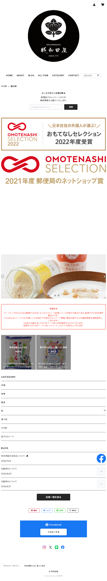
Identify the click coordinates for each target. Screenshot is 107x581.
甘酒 (3, 385)
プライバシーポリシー (11, 566)
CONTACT (73, 75)
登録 (71, 107)
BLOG (31, 75)
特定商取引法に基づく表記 (34, 566)
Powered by (53, 576)
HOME (9, 75)
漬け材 (4, 419)
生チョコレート (7, 436)
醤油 (3, 402)
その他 (4, 428)
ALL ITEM (43, 75)
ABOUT (20, 75)
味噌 (3, 394)
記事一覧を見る (53, 497)
